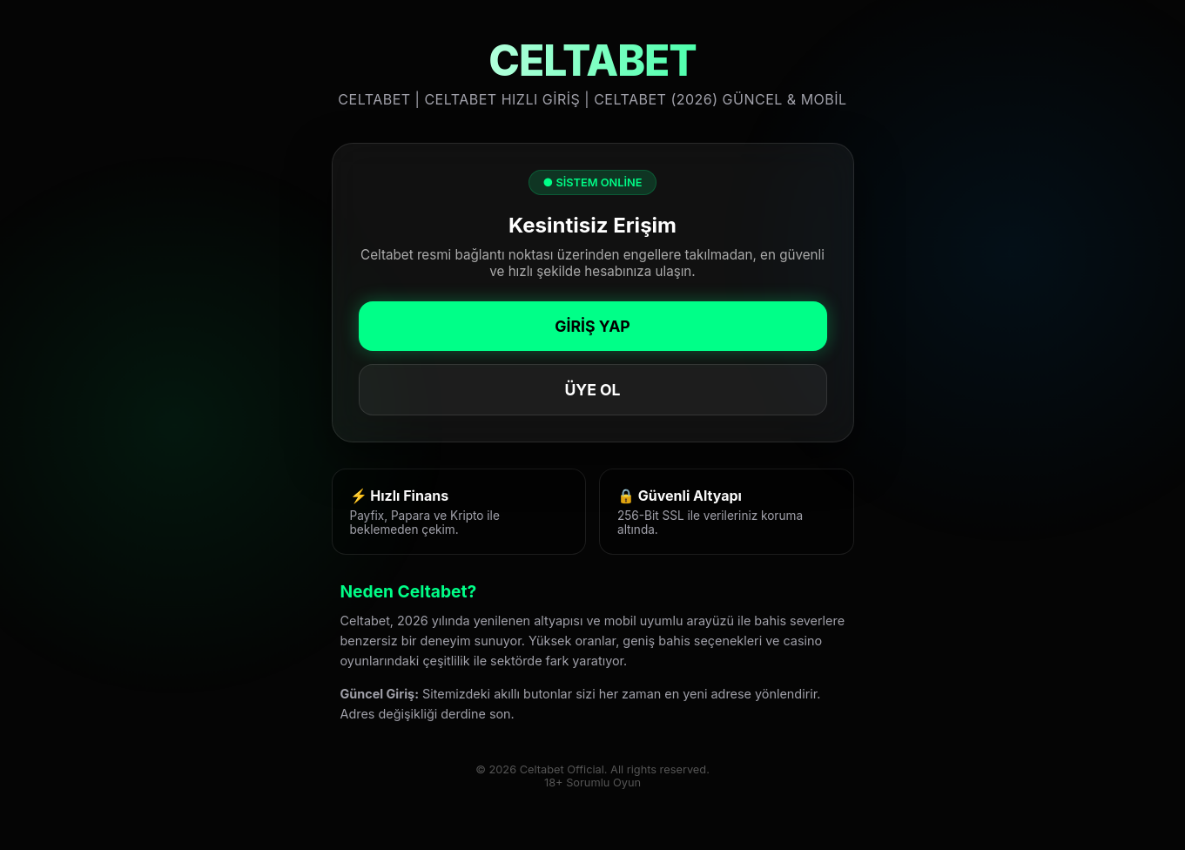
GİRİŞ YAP (592, 326)
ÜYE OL (592, 390)
